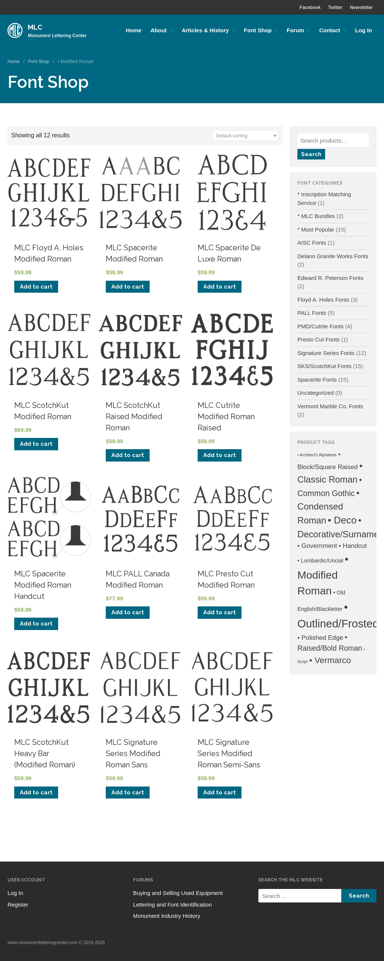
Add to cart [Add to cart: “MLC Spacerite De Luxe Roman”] (219, 286)
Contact (329, 30)
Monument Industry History (166, 916)
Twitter (335, 7)
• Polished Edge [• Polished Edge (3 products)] (320, 637)
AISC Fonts (311, 242)
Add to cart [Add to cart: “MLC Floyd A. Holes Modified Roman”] (36, 286)
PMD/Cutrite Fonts (320, 326)
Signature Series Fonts (326, 353)
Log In (363, 30)
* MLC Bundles (316, 216)
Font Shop (258, 30)
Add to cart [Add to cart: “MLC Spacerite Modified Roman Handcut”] (36, 623)
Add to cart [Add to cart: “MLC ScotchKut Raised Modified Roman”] (127, 455)
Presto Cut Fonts (318, 339)
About (158, 30)
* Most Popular (315, 229)
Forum (295, 30)
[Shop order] (245, 135)
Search (311, 154)
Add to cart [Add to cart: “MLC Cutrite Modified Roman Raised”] (219, 455)
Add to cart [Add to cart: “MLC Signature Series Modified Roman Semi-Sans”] (219, 792)
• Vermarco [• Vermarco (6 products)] (330, 660)
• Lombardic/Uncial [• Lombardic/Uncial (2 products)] (320, 561)
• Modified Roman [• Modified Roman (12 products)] (322, 575)
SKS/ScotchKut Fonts (324, 366)
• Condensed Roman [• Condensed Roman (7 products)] (328, 507)
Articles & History (205, 30)
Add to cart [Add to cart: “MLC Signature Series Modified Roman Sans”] (127, 792)
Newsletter (361, 7)
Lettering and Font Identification (172, 904)
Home (133, 30)
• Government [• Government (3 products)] (317, 545)
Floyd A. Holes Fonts (323, 299)
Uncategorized (315, 393)
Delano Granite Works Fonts (332, 256)
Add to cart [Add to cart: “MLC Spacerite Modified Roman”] (127, 286)
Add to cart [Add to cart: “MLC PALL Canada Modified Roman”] (127, 612)
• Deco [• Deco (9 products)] (342, 520)
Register (18, 904)
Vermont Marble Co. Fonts (330, 406)
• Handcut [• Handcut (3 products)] (353, 545)
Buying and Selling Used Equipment (178, 893)
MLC (35, 27)
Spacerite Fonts (317, 379)
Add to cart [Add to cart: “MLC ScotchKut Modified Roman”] (36, 444)
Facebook (310, 7)
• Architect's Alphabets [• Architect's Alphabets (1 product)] (317, 455)
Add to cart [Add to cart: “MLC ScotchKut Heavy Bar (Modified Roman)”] (36, 792)
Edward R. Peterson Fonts (330, 278)
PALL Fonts (311, 313)
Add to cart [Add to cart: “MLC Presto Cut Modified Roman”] (219, 612)
